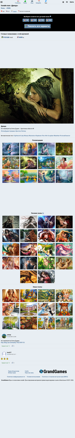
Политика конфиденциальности (16, 433)
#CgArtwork (16, 135)
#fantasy (23, 131)
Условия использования (33, 433)
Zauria (14, 11)
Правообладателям (13, 427)
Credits (27, 427)
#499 (20, 37)
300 (49, 20)
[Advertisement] (37, 54)
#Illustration (32, 135)
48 (26, 20)
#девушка (12, 131)
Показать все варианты (37, 26)
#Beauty (26, 135)
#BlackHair (56, 135)
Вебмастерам (12, 429)
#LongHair (50, 135)
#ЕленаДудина (5, 131)
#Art (46, 135)
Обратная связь (29, 429)
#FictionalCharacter (65, 135)
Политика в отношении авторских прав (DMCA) (55, 433)
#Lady (22, 135)
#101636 (6, 37)
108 (33, 20)
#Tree (43, 135)
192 (41, 20)
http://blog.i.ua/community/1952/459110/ (13, 398)
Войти (72, 2)
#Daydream (38, 135)
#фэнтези (18, 131)
